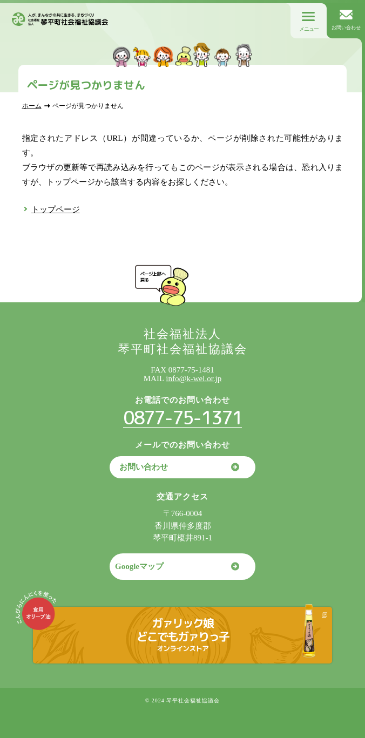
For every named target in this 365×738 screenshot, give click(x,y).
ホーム (32, 106)
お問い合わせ (143, 467)
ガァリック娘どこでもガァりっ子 (183, 634)
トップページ (55, 209)
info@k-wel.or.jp (193, 378)
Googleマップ (139, 566)
